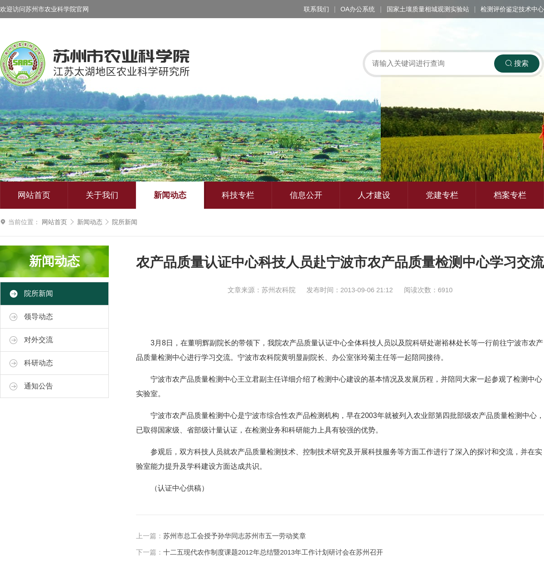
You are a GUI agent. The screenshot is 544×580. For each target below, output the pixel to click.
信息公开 (306, 195)
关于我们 (102, 195)
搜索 (517, 63)
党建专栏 (442, 195)
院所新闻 (124, 222)
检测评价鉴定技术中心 (512, 9)
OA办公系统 (357, 9)
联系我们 (316, 9)
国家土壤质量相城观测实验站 (428, 9)
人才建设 (374, 195)
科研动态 (31, 363)
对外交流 (31, 340)
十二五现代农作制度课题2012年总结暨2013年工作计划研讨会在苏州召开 (273, 552)
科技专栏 (238, 195)
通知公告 (31, 386)
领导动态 (31, 317)
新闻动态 (170, 195)
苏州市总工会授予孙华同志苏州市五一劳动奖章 (234, 536)
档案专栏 (510, 195)
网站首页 (34, 195)
